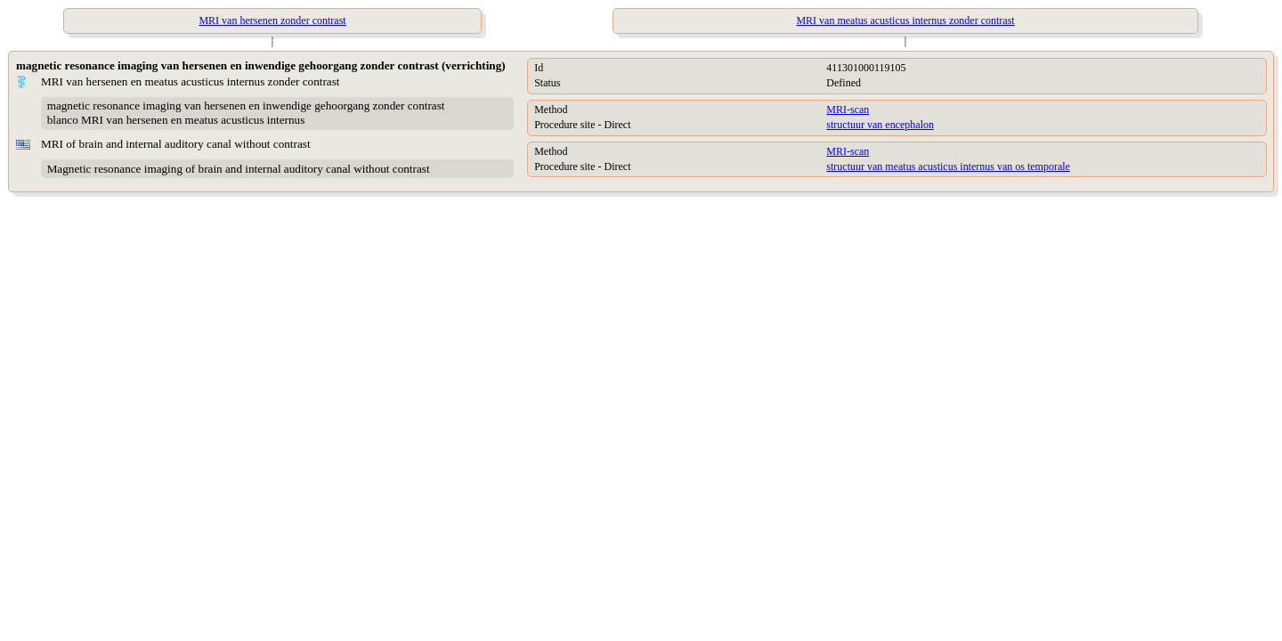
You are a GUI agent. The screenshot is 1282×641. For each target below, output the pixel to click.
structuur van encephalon (880, 124)
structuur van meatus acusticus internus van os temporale (948, 166)
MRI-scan (847, 109)
